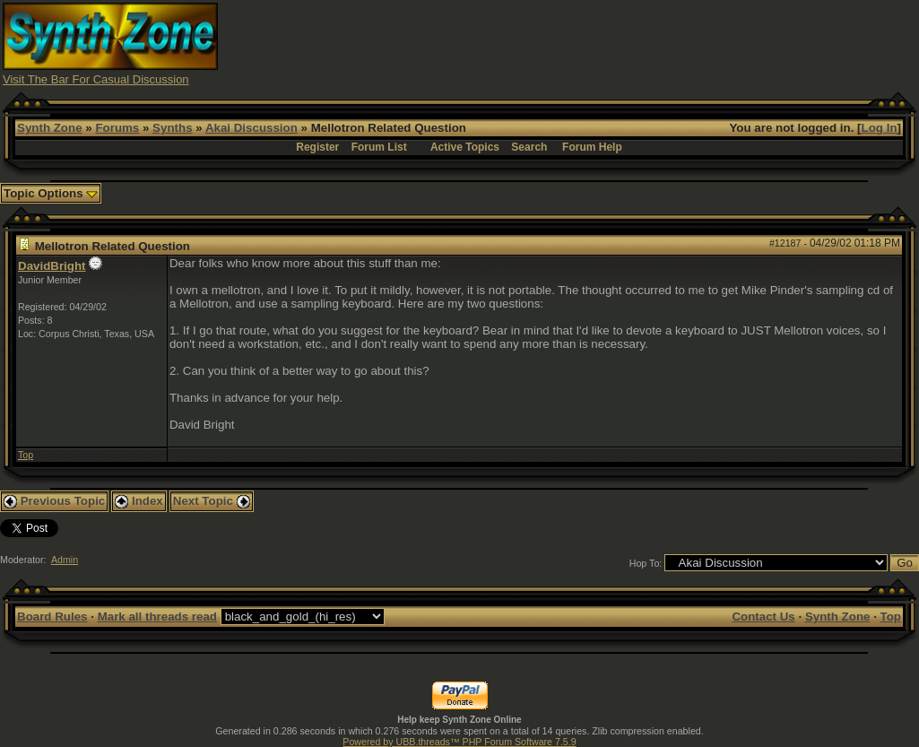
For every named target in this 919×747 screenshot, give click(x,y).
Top (25, 454)
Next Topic (211, 501)
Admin (64, 559)
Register (317, 147)
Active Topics (464, 147)
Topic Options (51, 193)
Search (529, 147)
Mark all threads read (157, 616)
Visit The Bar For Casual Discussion (96, 79)
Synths (172, 128)
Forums (117, 128)
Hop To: (646, 563)
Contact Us (763, 616)
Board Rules (52, 616)
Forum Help (592, 147)
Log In (879, 128)
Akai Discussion (251, 128)
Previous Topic (54, 501)
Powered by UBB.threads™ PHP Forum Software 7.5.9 (459, 741)
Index (139, 501)
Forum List (379, 147)
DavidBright (52, 266)
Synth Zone (49, 128)
